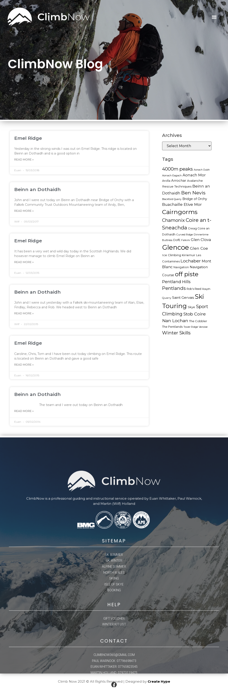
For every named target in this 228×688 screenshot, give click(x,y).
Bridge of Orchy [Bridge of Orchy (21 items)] (194, 199)
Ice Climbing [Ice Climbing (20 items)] (171, 255)
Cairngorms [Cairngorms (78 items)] (179, 212)
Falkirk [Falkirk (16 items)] (185, 240)
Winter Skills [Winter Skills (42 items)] (176, 333)
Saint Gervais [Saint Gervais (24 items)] (183, 297)
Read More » (24, 159)
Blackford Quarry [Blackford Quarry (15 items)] (171, 199)
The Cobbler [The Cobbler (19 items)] (198, 321)
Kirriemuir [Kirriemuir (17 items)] (188, 255)
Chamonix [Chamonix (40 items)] (173, 220)
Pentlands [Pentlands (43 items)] (174, 288)
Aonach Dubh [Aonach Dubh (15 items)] (202, 169)
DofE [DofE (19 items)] (176, 240)
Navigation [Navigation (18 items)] (181, 267)
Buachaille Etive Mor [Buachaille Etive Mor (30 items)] (182, 204)
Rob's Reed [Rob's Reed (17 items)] (194, 288)
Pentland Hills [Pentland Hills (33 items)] (176, 281)
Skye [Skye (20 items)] (191, 307)
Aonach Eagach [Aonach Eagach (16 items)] (172, 175)
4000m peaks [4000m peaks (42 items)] (177, 169)
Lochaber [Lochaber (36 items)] (191, 261)
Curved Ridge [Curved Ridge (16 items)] (184, 234)
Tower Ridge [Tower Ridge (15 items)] (190, 326)
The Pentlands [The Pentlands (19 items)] (172, 326)
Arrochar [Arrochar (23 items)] (178, 181)
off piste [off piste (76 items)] (186, 274)
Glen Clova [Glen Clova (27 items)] (201, 239)
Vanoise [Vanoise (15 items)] (203, 326)
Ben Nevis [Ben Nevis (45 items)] (193, 193)
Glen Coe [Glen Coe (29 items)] (199, 248)
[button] (214, 17)
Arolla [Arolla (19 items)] (166, 180)
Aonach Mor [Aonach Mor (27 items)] (194, 175)
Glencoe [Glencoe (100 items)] (175, 247)
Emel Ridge (28, 138)
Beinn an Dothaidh (37, 189)
